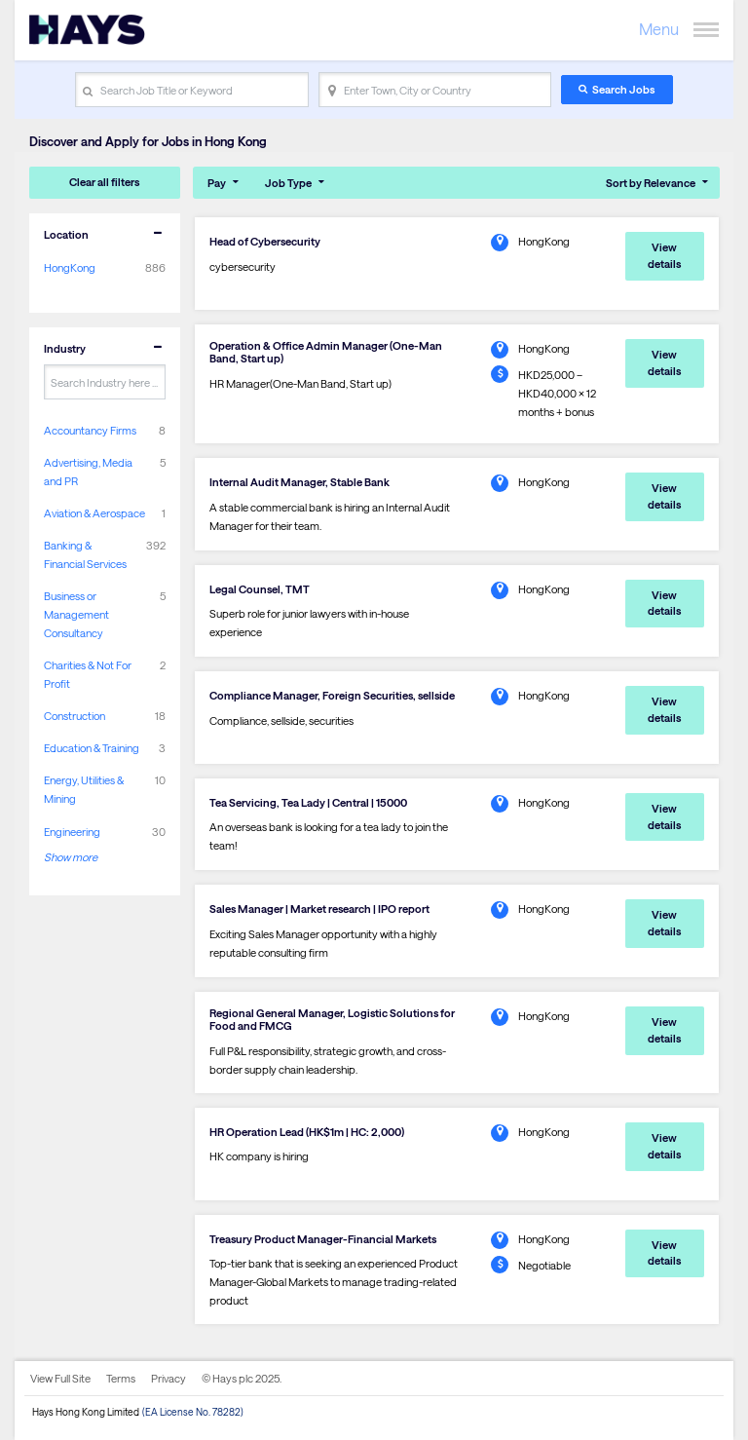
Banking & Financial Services (85, 554)
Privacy (168, 1378)
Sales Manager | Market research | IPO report (319, 908)
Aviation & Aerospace (94, 513)
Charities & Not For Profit (87, 674)
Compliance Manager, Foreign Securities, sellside (332, 695)
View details (664, 255)
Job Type (288, 182)
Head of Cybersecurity (264, 241)
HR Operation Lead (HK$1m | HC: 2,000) (306, 1131)
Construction (74, 715)
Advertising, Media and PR (88, 471)
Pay (216, 182)
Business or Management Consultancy (76, 614)
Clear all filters (104, 181)
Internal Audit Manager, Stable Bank (299, 481)
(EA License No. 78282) (192, 1412)
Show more (70, 857)
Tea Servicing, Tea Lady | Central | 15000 (308, 802)
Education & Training (91, 747)
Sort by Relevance (650, 182)
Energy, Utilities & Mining (84, 789)
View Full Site (60, 1378)
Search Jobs (623, 89)
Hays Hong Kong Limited (85, 1412)
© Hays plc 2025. (241, 1378)
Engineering (72, 831)
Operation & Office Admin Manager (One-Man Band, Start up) (325, 351)
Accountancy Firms (90, 430)
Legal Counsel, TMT (259, 589)
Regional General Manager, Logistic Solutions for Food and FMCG (332, 1019)
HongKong (69, 267)
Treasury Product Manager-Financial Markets (322, 1238)
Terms (120, 1378)
